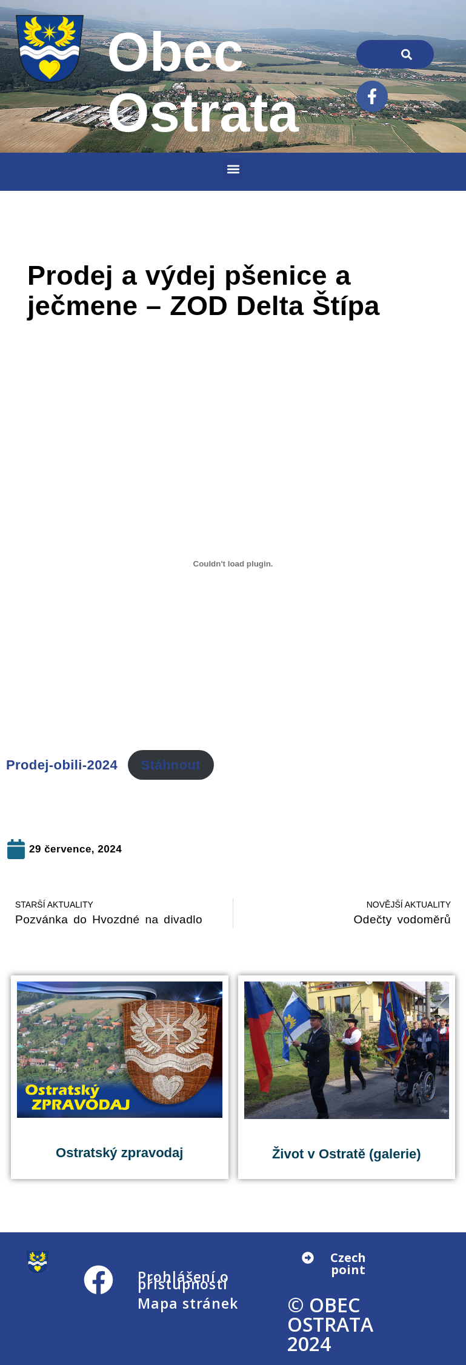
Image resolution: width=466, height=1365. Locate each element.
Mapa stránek (188, 1303)
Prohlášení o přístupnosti (183, 1280)
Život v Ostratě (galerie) (346, 1153)
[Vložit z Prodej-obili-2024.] (233, 563)
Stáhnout (171, 764)
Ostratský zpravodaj (119, 1152)
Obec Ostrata (203, 82)
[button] (233, 169)
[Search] (407, 54)
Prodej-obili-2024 (62, 764)
